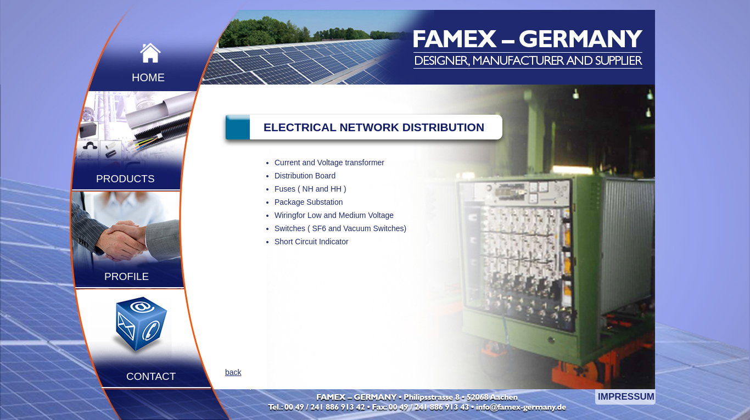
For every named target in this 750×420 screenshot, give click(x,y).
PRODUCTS (125, 178)
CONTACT (151, 376)
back (233, 372)
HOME (148, 77)
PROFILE (126, 276)
